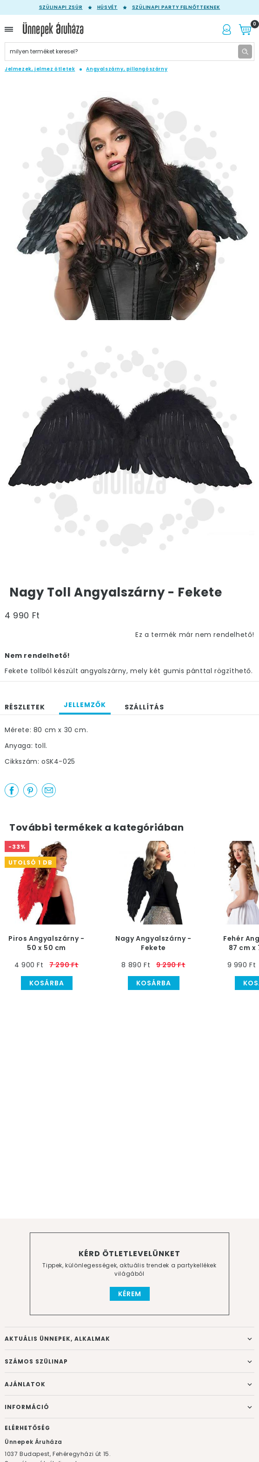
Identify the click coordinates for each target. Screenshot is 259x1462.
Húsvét (107, 7)
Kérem (129, 1293)
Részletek (25, 707)
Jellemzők (85, 704)
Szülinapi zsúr (61, 7)
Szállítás (144, 707)
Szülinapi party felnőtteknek (176, 7)
